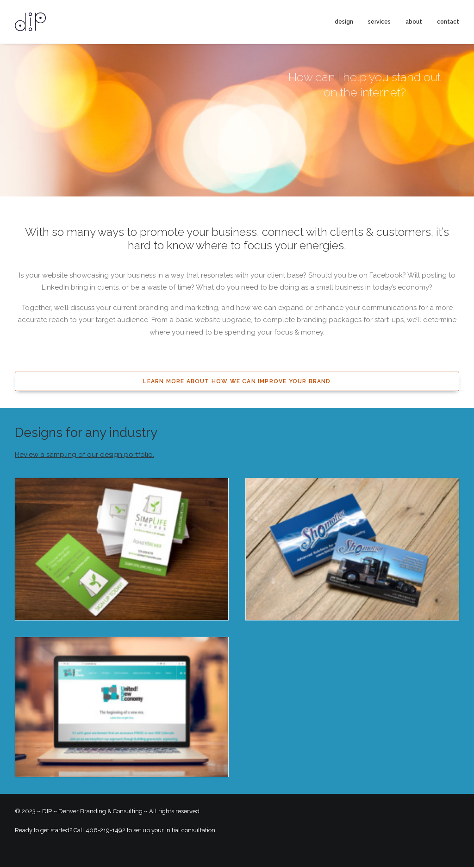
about (413, 22)
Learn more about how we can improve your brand (237, 381)
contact (448, 22)
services (379, 22)
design (344, 22)
